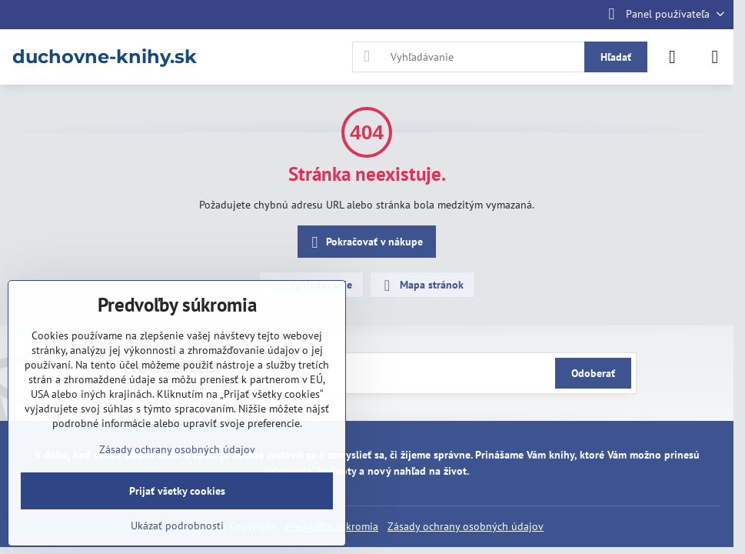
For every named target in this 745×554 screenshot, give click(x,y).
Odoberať (593, 373)
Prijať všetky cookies (177, 491)
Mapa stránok (422, 285)
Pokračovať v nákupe (365, 243)
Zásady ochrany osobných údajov (465, 526)
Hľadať (615, 57)
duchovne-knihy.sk (104, 57)
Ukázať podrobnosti (177, 525)
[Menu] (715, 57)
